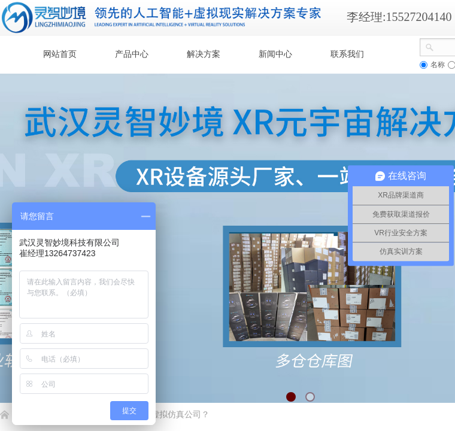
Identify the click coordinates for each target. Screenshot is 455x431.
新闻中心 (275, 54)
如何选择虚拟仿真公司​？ (163, 414)
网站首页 (60, 54)
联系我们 (347, 54)
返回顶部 (402, 359)
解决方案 (203, 54)
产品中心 (131, 54)
